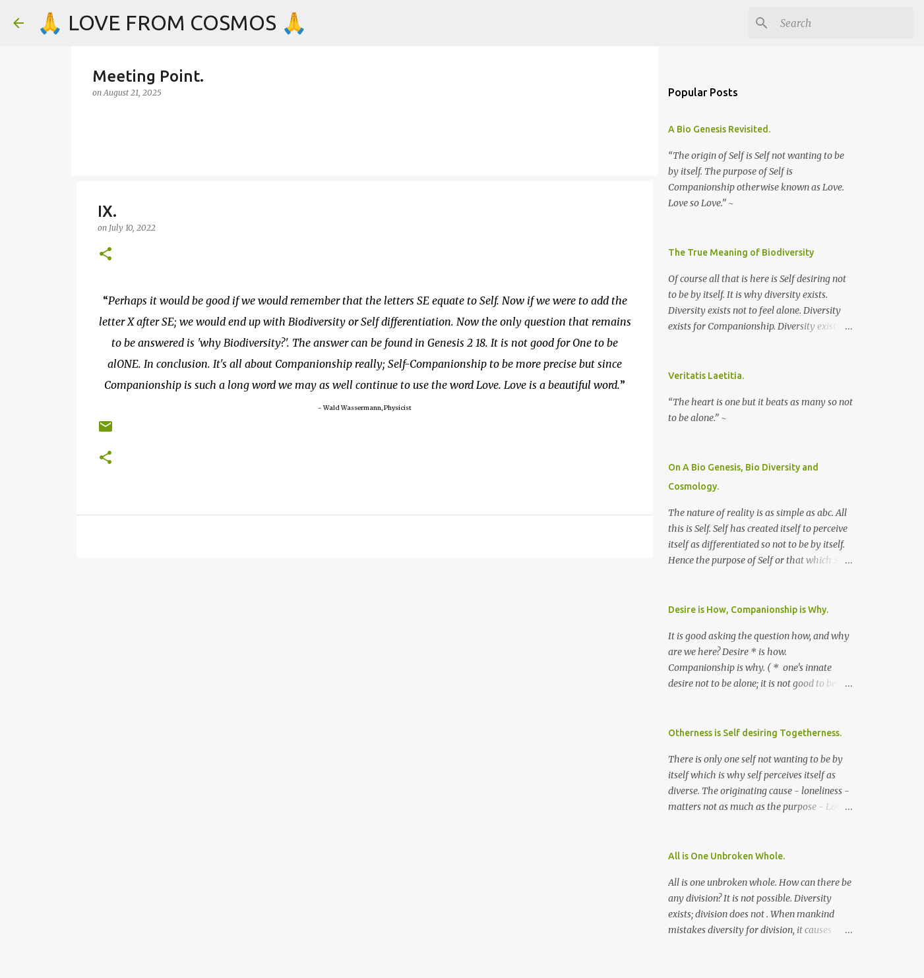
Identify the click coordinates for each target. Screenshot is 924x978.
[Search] (844, 23)
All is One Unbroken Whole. (726, 856)
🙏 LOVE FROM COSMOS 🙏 (172, 22)
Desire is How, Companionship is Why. (748, 609)
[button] (105, 255)
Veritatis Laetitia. (706, 375)
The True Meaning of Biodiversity (741, 252)
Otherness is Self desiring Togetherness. (755, 733)
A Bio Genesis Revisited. (719, 129)
